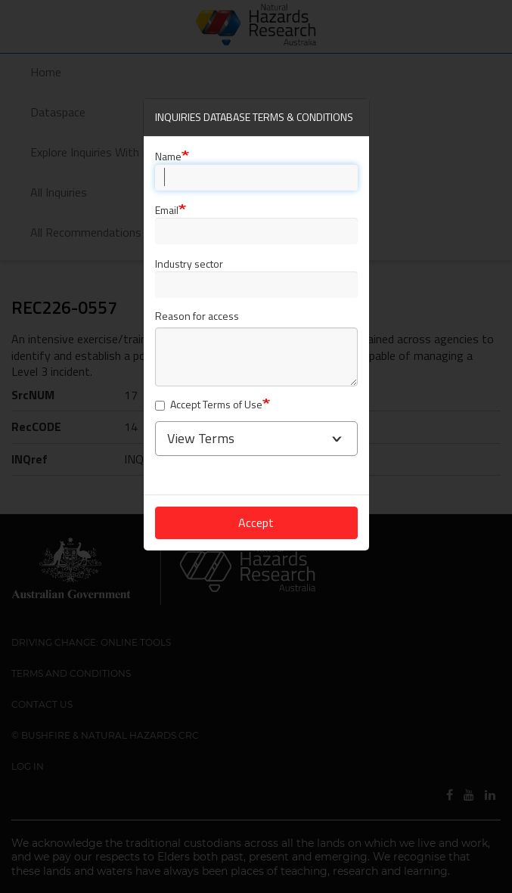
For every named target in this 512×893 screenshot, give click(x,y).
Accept (256, 522)
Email (166, 210)
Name (168, 156)
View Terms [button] (200, 438)
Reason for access (197, 316)
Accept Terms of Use (208, 405)
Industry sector (189, 263)
